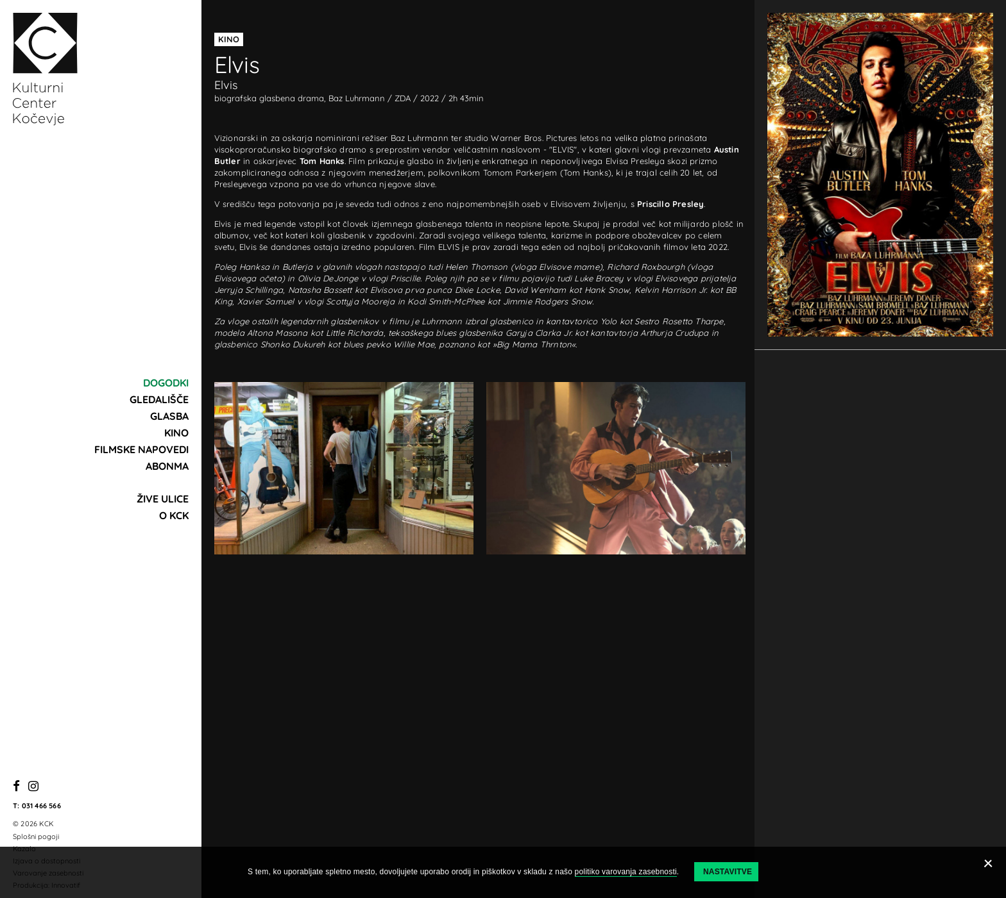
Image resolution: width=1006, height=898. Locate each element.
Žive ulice (163, 498)
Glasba (169, 416)
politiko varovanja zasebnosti (626, 871)
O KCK (174, 515)
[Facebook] (16, 787)
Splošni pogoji (36, 836)
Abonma (167, 466)
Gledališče (159, 399)
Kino (176, 432)
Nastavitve (727, 871)
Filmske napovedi (141, 449)
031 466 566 (41, 805)
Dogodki (166, 382)
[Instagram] (33, 787)
